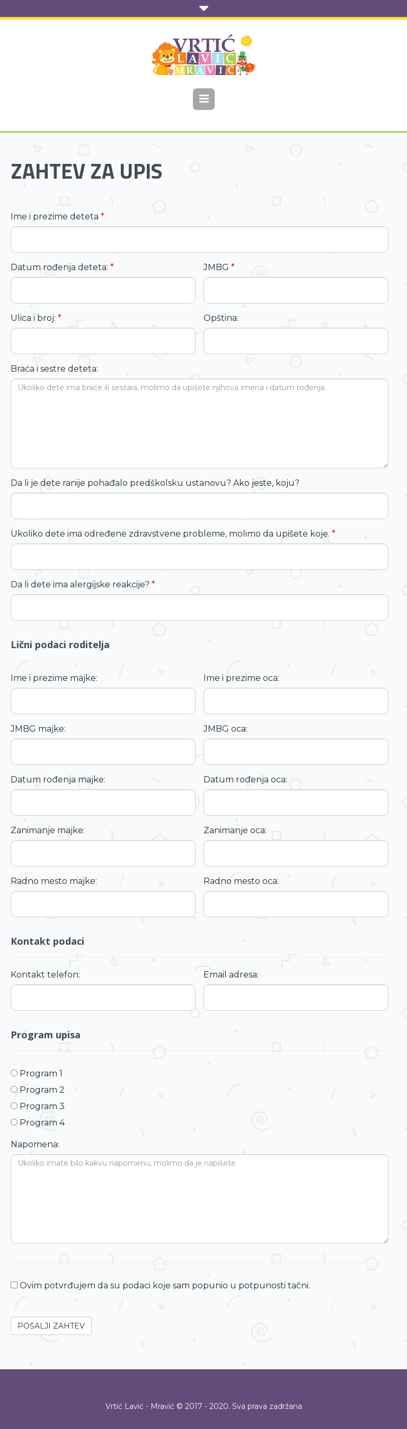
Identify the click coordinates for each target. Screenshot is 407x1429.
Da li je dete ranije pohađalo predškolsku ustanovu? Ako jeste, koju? (155, 483)
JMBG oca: (225, 729)
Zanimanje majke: (48, 830)
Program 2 (38, 1090)
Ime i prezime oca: (241, 678)
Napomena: (35, 1144)
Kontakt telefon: (45, 975)
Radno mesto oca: (241, 881)
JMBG (219, 267)
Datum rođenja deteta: (62, 267)
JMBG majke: (38, 729)
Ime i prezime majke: (54, 678)
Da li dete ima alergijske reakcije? (83, 584)
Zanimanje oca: (235, 830)
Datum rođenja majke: (58, 780)
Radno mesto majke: (54, 881)
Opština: (221, 318)
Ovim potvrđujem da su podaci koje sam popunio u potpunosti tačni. (160, 1285)
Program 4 (38, 1123)
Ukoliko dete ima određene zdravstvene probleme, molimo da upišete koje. (173, 534)
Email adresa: (231, 975)
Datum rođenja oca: (245, 780)
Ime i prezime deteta (57, 216)
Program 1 (37, 1073)
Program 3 (38, 1106)
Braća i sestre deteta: (54, 369)
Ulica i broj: (36, 318)
